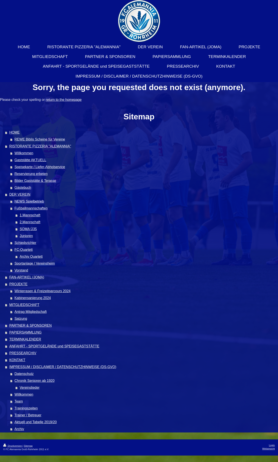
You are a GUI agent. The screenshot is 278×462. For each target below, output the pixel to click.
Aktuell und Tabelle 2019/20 (35, 422)
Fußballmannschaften (31, 208)
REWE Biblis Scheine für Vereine (39, 139)
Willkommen (23, 153)
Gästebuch (22, 187)
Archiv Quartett (31, 256)
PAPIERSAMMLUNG (25, 332)
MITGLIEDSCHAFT (24, 305)
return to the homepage (64, 99)
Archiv (19, 429)
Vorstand (21, 270)
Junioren (26, 236)
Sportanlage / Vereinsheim (34, 263)
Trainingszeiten (26, 408)
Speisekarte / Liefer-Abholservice (39, 167)
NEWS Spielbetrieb (29, 201)
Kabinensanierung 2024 (32, 298)
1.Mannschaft (30, 215)
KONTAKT (17, 360)
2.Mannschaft (30, 222)
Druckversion (13, 446)
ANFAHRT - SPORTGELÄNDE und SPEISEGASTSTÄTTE (54, 346)
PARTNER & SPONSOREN (30, 325)
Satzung (20, 318)
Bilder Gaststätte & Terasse (35, 181)
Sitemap (28, 446)
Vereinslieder (30, 387)
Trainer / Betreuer (27, 415)
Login (272, 445)
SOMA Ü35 (28, 229)
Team (18, 401)
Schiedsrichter (25, 243)
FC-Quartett (23, 249)
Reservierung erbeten (31, 174)
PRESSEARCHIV (22, 353)
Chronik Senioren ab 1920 (34, 380)
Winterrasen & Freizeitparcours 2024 (42, 291)
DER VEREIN (19, 194)
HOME (14, 132)
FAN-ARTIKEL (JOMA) (26, 277)
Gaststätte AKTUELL (30, 160)
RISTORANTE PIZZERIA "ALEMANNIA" (40, 146)
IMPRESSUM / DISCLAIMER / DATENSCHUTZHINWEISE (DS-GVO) (62, 367)
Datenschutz (24, 374)
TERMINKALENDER (25, 339)
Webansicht (268, 448)
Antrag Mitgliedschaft (30, 312)
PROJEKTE (18, 284)
